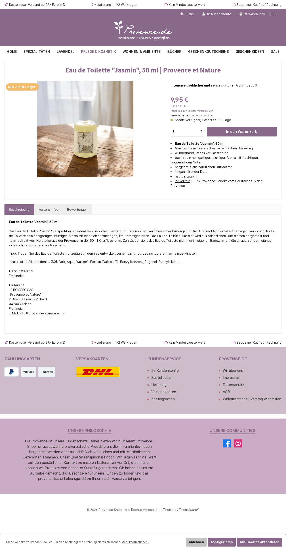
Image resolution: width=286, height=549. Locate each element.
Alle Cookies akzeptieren (259, 542)
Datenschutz (233, 384)
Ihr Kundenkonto (165, 370)
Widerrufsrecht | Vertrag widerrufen (252, 399)
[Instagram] (238, 443)
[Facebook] (227, 443)
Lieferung (158, 384)
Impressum (231, 377)
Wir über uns (233, 370)
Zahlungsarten (163, 399)
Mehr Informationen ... (136, 542)
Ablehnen (196, 542)
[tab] (19, 209)
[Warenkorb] (259, 14)
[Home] (11, 51)
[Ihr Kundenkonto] (216, 14)
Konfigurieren (222, 542)
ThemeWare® (189, 510)
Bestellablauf (162, 377)
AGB (226, 392)
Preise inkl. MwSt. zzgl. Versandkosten (191, 110)
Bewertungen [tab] (77, 209)
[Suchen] (187, 14)
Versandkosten (163, 392)
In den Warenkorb (241, 131)
